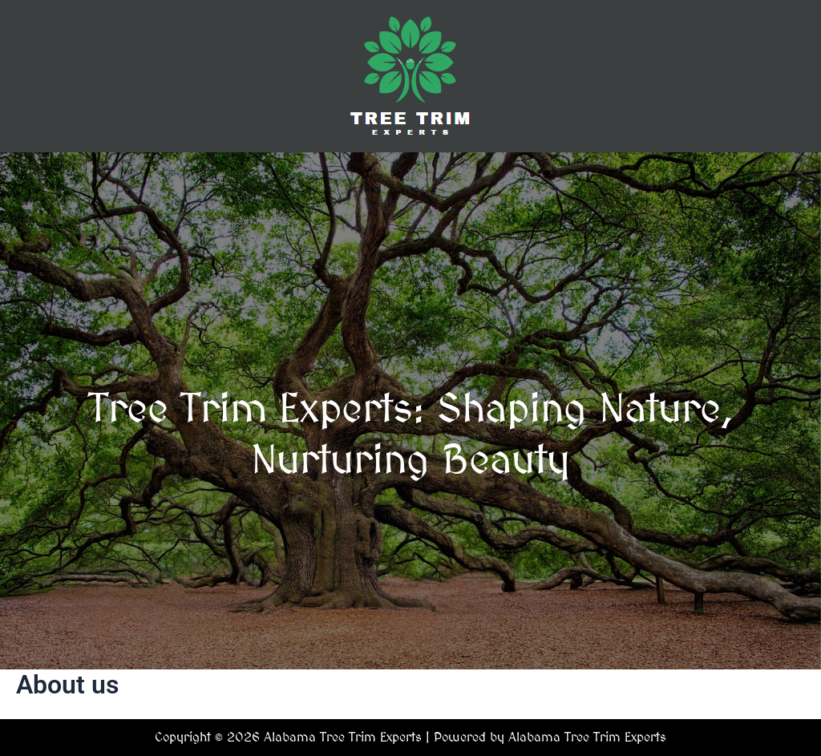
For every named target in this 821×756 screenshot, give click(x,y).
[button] (410, 175)
